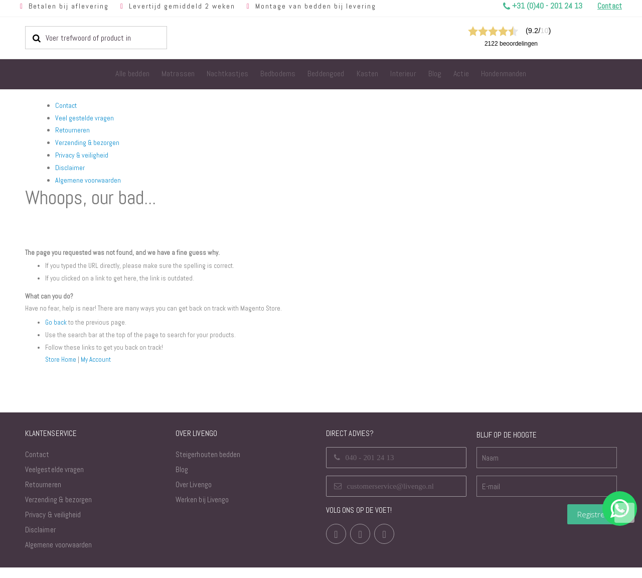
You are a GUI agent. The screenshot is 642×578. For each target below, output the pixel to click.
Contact (66, 105)
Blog (182, 480)
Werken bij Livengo (202, 510)
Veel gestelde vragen (84, 117)
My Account (98, 369)
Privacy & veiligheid (81, 155)
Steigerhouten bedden (208, 465)
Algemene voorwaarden (88, 180)
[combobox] (96, 38)
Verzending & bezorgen (87, 142)
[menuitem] (132, 74)
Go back (56, 333)
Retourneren (72, 129)
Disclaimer (70, 167)
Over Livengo (194, 495)
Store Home (61, 369)
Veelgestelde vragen (54, 480)
